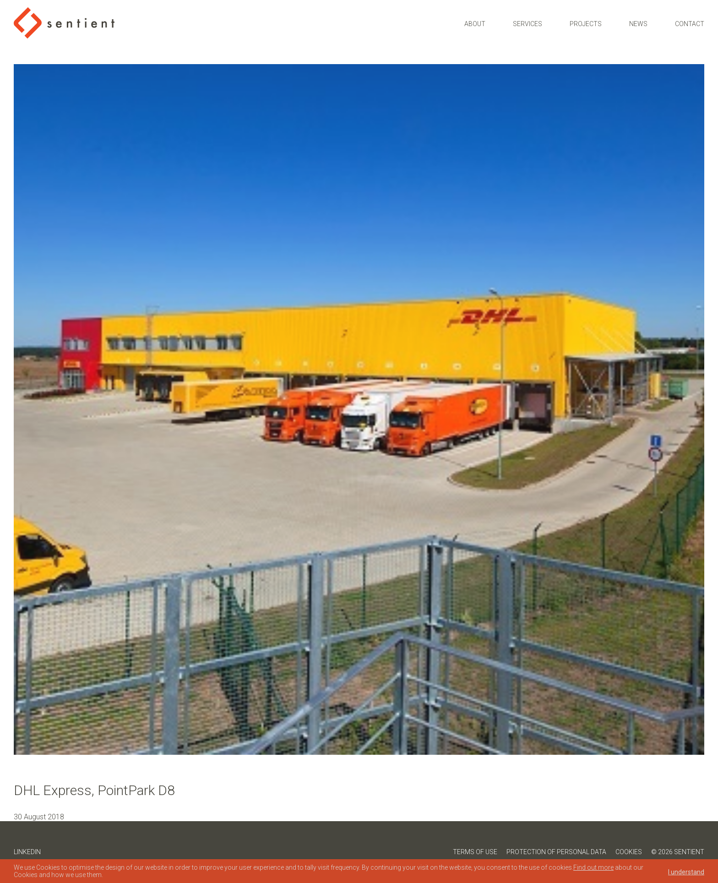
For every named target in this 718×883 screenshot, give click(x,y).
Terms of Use (475, 852)
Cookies (628, 852)
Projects (586, 23)
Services (527, 23)
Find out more (593, 867)
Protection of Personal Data (556, 852)
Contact (689, 23)
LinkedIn (27, 852)
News (638, 23)
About (474, 23)
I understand (686, 872)
